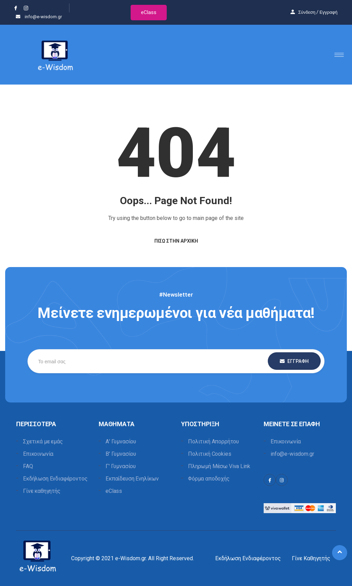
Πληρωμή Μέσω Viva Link (219, 466)
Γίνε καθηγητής (41, 491)
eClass (148, 12)
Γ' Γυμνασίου (121, 466)
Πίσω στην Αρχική (176, 241)
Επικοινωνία (38, 454)
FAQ (28, 466)
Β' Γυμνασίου (121, 454)
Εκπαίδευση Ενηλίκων (132, 478)
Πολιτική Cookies (209, 454)
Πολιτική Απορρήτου (213, 441)
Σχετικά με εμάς (43, 441)
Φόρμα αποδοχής (209, 478)
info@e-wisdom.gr (292, 454)
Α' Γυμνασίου (121, 441)
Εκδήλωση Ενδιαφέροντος (55, 478)
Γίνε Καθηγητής (311, 558)
